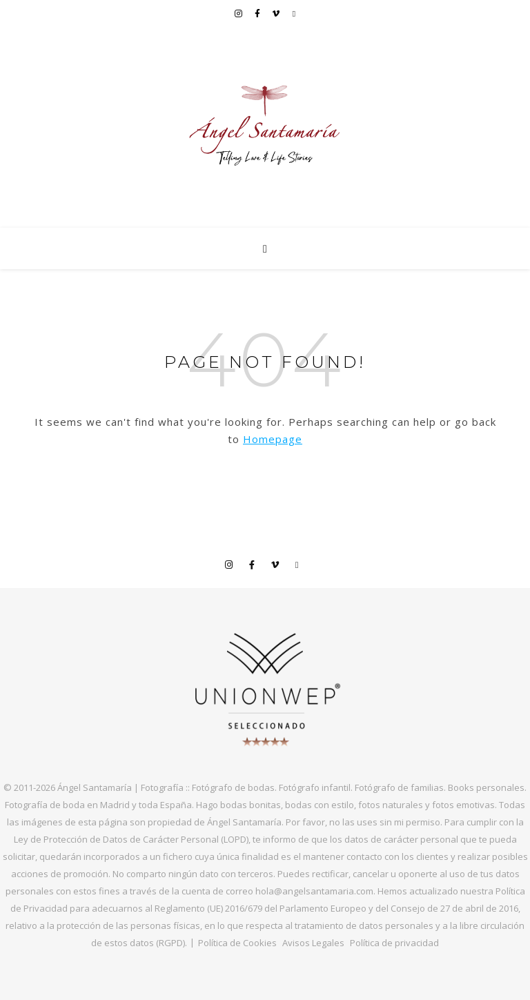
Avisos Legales (313, 943)
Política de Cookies (237, 943)
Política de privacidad (394, 943)
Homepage (272, 439)
